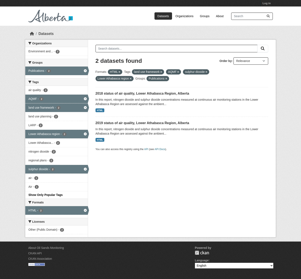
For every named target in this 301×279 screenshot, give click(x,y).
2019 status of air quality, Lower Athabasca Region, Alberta (142, 123)
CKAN (202, 253)
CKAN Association (40, 258)
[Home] (32, 34)
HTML (100, 110)
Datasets (163, 16)
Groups (204, 16)
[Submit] (268, 16)
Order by (225, 61)
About (220, 16)
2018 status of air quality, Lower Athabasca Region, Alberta (142, 93)
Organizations (184, 16)
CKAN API (35, 253)
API (146, 149)
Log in (267, 3)
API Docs (159, 149)
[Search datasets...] (252, 16)
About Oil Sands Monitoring (46, 247)
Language (202, 260)
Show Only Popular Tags (45, 195)
